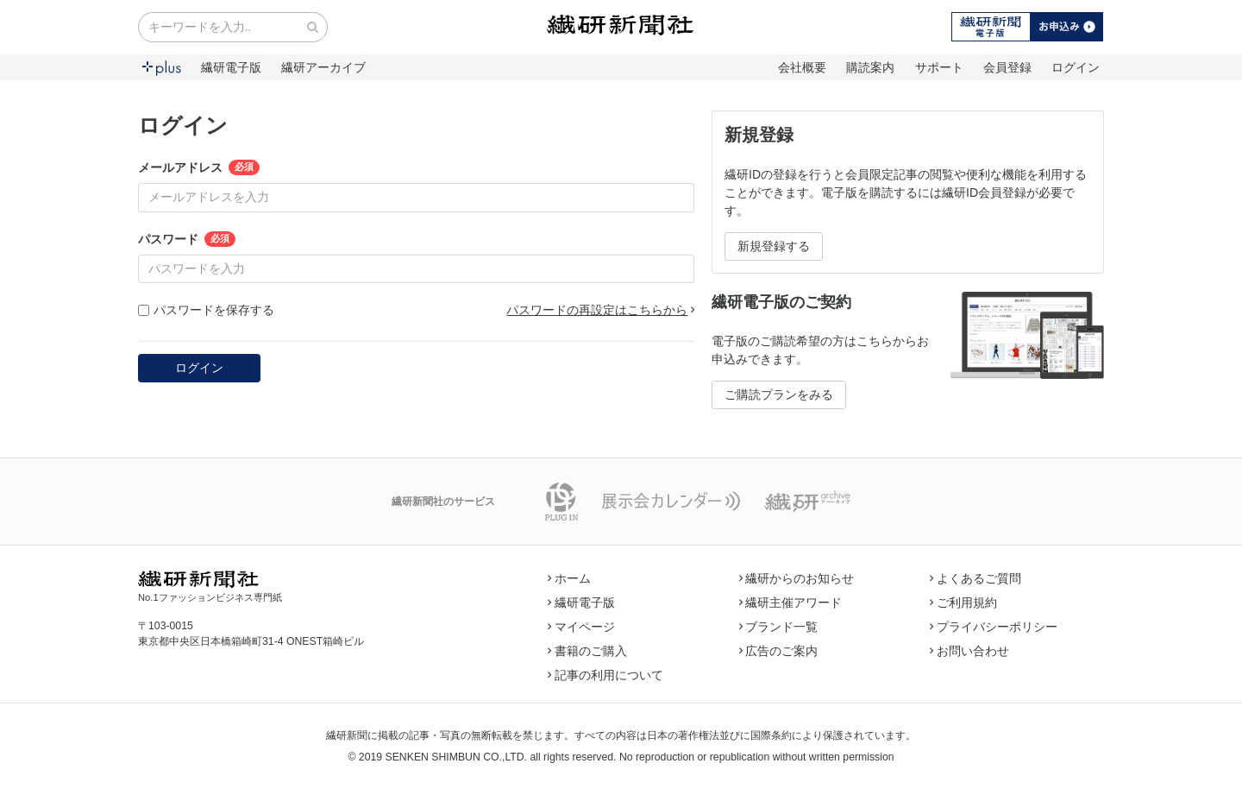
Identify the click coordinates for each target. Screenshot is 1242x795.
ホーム (569, 578)
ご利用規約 (963, 602)
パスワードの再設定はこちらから (600, 310)
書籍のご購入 (587, 651)
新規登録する (773, 246)
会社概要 (802, 67)
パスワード (168, 239)
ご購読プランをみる (778, 394)
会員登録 (1007, 67)
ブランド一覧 (779, 627)
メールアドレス (180, 167)
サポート (939, 67)
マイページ (581, 627)
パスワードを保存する (206, 310)
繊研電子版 (231, 67)
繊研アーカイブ (323, 67)
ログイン (1075, 67)
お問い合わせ (969, 651)
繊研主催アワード (791, 602)
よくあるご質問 (975, 578)
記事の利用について (605, 675)
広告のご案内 (779, 651)
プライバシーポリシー (993, 627)
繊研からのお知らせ (797, 578)
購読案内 (870, 67)
